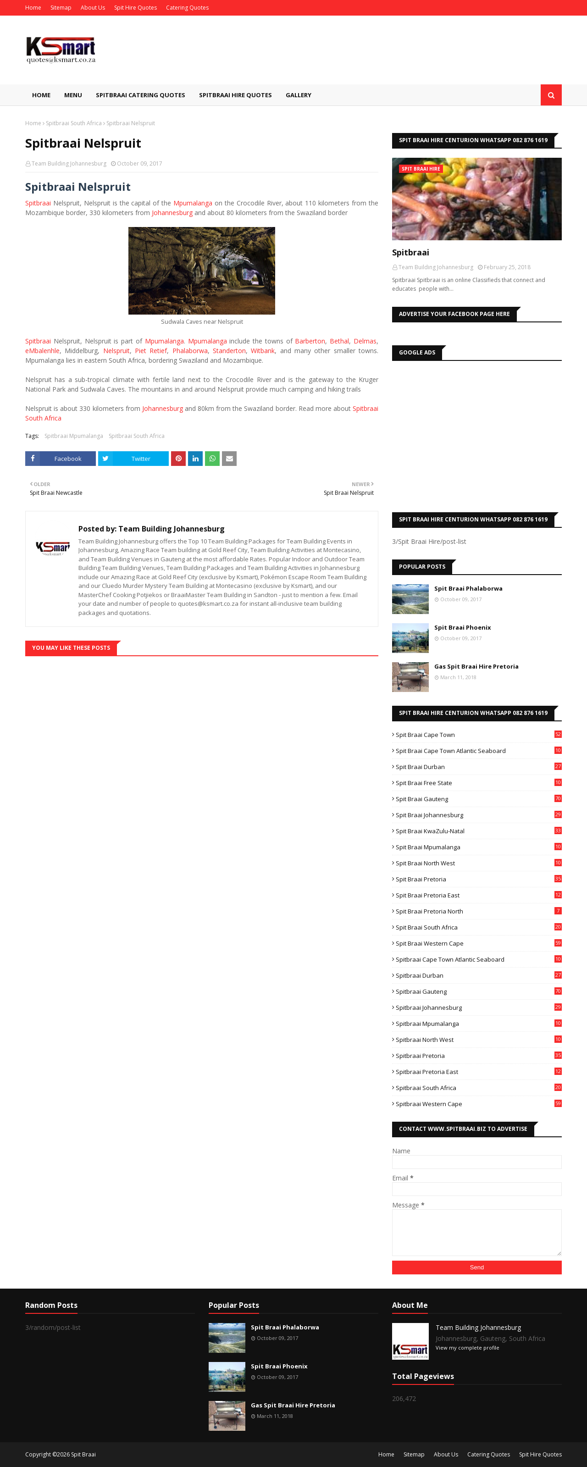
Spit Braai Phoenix (462, 627)
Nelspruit (116, 350)
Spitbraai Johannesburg (479, 1007)
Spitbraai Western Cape (479, 1104)
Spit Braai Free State (479, 783)
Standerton (229, 350)
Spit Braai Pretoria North (479, 911)
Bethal (339, 341)
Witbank (263, 350)
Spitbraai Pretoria (479, 1056)
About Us (93, 7)
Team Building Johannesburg (69, 163)
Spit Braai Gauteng (479, 799)
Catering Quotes (187, 7)
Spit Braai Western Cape (479, 943)
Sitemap (61, 7)
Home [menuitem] (41, 95)
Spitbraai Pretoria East (479, 1072)
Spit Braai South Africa (479, 927)
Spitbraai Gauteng (479, 991)
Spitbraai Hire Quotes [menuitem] (235, 95)
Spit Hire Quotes (135, 7)
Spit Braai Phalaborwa (468, 588)
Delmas (365, 341)
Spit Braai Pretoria (479, 879)
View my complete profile (467, 1347)
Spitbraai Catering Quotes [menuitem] (140, 95)
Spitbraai (38, 203)
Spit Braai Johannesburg (479, 815)
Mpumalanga (192, 203)
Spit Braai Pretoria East (479, 895)
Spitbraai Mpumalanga (73, 436)
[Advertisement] (477, 434)
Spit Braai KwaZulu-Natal (479, 831)
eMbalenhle (42, 350)
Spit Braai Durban (479, 767)
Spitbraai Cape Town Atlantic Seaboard (479, 959)
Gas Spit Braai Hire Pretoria (476, 666)
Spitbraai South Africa (74, 123)
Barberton (310, 341)
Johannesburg (172, 212)
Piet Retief (151, 350)
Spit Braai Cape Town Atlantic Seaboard (479, 751)
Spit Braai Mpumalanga (479, 847)
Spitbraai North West (479, 1039)
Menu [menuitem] (73, 95)
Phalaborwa (190, 350)
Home (33, 7)
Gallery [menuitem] (298, 95)
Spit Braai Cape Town (479, 735)
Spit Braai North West (479, 863)
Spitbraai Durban (479, 975)
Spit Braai (83, 1454)
